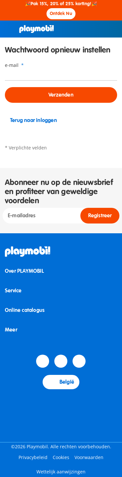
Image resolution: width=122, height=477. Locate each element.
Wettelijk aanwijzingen (61, 472)
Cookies (61, 457)
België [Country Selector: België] (61, 382)
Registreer (100, 215)
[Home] (36, 29)
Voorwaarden (89, 457)
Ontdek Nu (61, 13)
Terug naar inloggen (31, 120)
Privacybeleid (33, 457)
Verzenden (61, 95)
